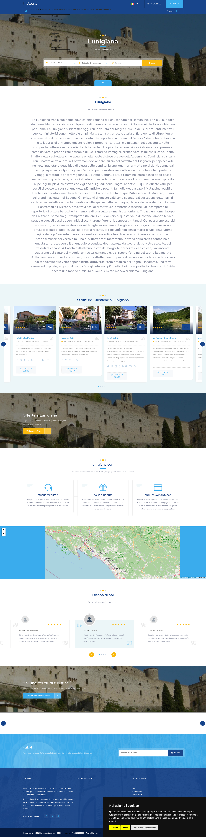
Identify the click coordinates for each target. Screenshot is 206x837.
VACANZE (37, 11)
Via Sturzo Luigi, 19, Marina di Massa (122, 342)
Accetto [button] (114, 828)
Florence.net (137, 795)
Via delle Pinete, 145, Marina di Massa (32, 342)
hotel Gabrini (113, 338)
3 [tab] (102, 386)
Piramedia (66, 833)
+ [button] (3, 530)
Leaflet (182, 577)
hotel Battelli (67, 338)
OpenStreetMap (192, 577)
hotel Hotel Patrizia (25, 338)
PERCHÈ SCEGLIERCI (48, 495)
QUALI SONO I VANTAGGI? (158, 495)
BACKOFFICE (155, 4)
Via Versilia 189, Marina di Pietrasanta (78, 342)
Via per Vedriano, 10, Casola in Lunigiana (170, 342)
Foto (134, 788)
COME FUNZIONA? (103, 495)
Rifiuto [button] (125, 828)
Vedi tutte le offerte (39, 431)
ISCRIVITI (174, 4)
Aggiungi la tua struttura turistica (44, 696)
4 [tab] (104, 386)
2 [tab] (100, 386)
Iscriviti (175, 753)
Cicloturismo (137, 792)
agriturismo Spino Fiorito (164, 338)
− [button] (3, 534)
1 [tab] (98, 386)
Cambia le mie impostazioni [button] (144, 828)
